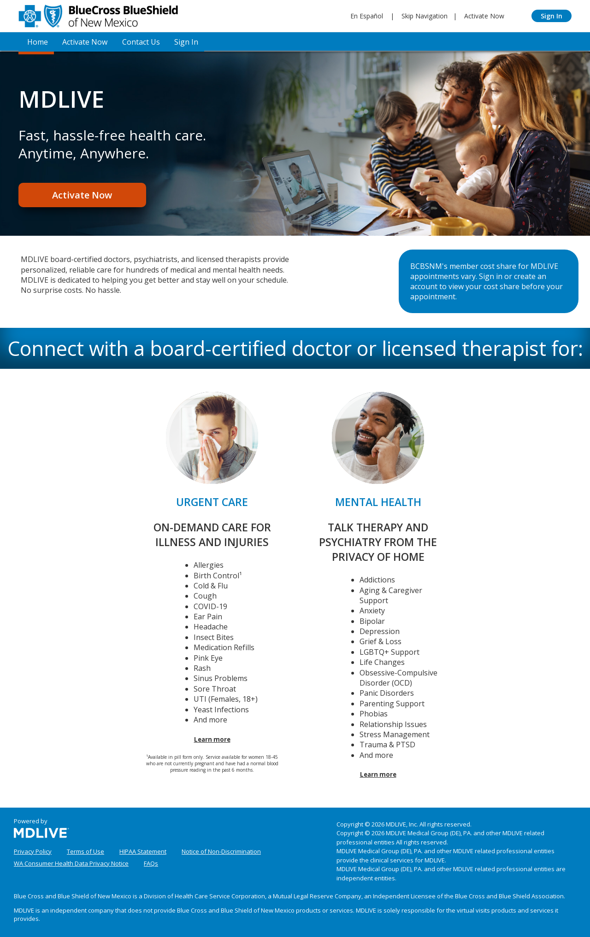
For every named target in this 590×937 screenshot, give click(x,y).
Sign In (551, 16)
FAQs (151, 862)
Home (35, 41)
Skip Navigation (424, 16)
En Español (366, 16)
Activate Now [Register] (81, 195)
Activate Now (484, 16)
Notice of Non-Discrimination (221, 850)
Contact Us (138, 41)
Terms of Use (85, 850)
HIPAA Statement (142, 850)
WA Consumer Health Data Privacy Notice (71, 862)
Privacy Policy (33, 850)
